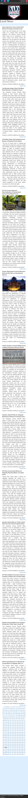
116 (22, 720)
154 (18, 727)
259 (6, 746)
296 (22, 751)
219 (6, 739)
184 (18, 732)
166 (22, 729)
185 (20, 732)
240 (8, 742)
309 (6, 754)
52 (19, 712)
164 (18, 729)
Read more (23, 85)
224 (18, 739)
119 (6, 722)
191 (10, 734)
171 (10, 730)
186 (22, 732)
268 (4, 747)
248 (4, 744)
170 (8, 730)
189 (6, 734)
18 (10, 708)
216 (22, 737)
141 (10, 725)
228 (4, 740)
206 (22, 735)
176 (22, 730)
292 (13, 751)
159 (6, 729)
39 (21, 710)
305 (20, 752)
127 (24, 722)
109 (6, 720)
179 (6, 732)
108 (4, 720)
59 (8, 713)
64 (16, 713)
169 (6, 730)
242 (13, 742)
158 (4, 729)
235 (20, 740)
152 (13, 727)
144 (18, 725)
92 (16, 717)
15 (5, 708)
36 (16, 710)
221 (10, 739)
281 (10, 749)
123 (15, 722)
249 (6, 744)
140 (8, 725)
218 (4, 739)
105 (19, 718)
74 (10, 715)
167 (24, 729)
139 (6, 725)
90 (13, 717)
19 (11, 708)
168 (4, 730)
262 (13, 746)
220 (8, 739)
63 (15, 713)
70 (3, 715)
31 (8, 710)
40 (23, 710)
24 (19, 708)
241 (10, 742)
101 (10, 718)
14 (3, 708)
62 (13, 713)
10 (19, 707)
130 (8, 724)
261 (10, 746)
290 (8, 751)
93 (18, 717)
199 (6, 735)
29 (5, 710)
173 (15, 730)
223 (15, 739)
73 (8, 715)
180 (8, 732)
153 (15, 727)
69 (24, 713)
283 (15, 749)
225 (20, 739)
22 (16, 708)
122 (13, 722)
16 (6, 708)
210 (8, 737)
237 (24, 740)
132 (13, 724)
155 (20, 727)
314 (18, 754)
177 (24, 730)
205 (20, 735)
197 (24, 734)
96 (23, 717)
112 (13, 720)
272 (13, 747)
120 (8, 722)
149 (6, 727)
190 (8, 734)
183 (15, 732)
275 (20, 747)
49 (15, 712)
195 (20, 734)
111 (10, 720)
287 (24, 749)
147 (24, 725)
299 (6, 752)
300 (8, 752)
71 (5, 715)
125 (20, 722)
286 (22, 749)
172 (13, 730)
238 (4, 742)
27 (24, 708)
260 (8, 746)
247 (24, 742)
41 (24, 710)
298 (4, 752)
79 (18, 715)
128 (4, 724)
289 (6, 751)
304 (18, 752)
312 (13, 754)
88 (10, 717)
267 (24, 746)
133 (15, 724)
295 (20, 751)
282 (13, 749)
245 (20, 742)
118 (4, 722)
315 (20, 754)
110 (8, 720)
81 (21, 715)
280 (8, 749)
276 (22, 747)
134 (18, 724)
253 (15, 744)
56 (3, 713)
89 (11, 717)
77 (15, 715)
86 (6, 717)
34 (13, 710)
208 (4, 737)
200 (8, 735)
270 (8, 747)
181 (10, 732)
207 (24, 735)
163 (15, 729)
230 (8, 740)
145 (20, 725)
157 (24, 727)
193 (15, 734)
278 (4, 749)
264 (18, 746)
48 (13, 712)
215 (20, 737)
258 (4, 746)
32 (10, 710)
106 (21, 718)
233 (15, 740)
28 (3, 710)
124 (18, 722)
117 (24, 720)
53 (21, 712)
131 (10, 724)
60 (10, 713)
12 (22, 707)
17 (8, 708)
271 (10, 747)
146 (22, 725)
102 (12, 718)
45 (8, 712)
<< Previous (6, 707)
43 (5, 712)
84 (3, 717)
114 (18, 720)
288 (4, 751)
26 (23, 708)
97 (24, 717)
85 (5, 717)
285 (20, 749)
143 (15, 725)
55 (24, 712)
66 (19, 713)
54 (23, 712)
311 (11, 754)
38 (19, 710)
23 (18, 708)
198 (4, 735)
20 (13, 708)
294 (18, 751)
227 (24, 739)
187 (24, 732)
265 (20, 746)
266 (22, 746)
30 (6, 710)
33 (11, 710)
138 (4, 725)
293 (15, 751)
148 (4, 727)
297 (24, 751)
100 (7, 718)
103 (15, 718)
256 (22, 744)
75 (11, 715)
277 (24, 747)
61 (11, 713)
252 (13, 744)
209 (6, 737)
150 (8, 727)
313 (15, 754)
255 (20, 744)
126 (22, 722)
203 (15, 735)
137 (24, 724)
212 (13, 737)
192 (13, 734)
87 (8, 717)
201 (10, 735)
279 (6, 749)
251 (10, 744)
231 (10, 740)
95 (21, 717)
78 (16, 715)
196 (22, 734)
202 (13, 735)
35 (15, 710)
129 (6, 724)
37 (18, 710)
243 (15, 742)
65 (18, 713)
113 (15, 720)
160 (8, 729)
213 (15, 737)
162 (13, 729)
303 (15, 752)
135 (20, 724)
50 (16, 712)
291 (10, 751)
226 (22, 739)
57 (5, 713)
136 (22, 724)
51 (18, 712)
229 (6, 740)
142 (13, 725)
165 (20, 729)
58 (6, 713)
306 (22, 752)
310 (8, 754)
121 (10, 722)
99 (5, 718)
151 (10, 727)
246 (22, 742)
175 (20, 730)
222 (13, 739)
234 (18, 740)
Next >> (23, 754)
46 (10, 712)
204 (18, 735)
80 (19, 715)
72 (6, 715)
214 (18, 737)
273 (15, 747)
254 (18, 744)
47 (11, 712)
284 (18, 749)
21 (15, 708)
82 (23, 715)
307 (24, 752)
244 (18, 742)
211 (10, 737)
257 (24, 744)
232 (13, 740)
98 (4, 718)
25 (21, 708)
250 (8, 744)
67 (21, 713)
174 (18, 730)
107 (24, 718)
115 (20, 720)
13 (24, 707)
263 (15, 746)
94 (19, 717)
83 (24, 715)
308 (4, 754)
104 (17, 718)
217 (24, 737)
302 (13, 752)
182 (13, 732)
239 (6, 742)
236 (22, 740)
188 (4, 734)
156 (22, 727)
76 (13, 715)
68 (23, 713)
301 (10, 752)
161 (10, 729)
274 (18, 747)
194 (18, 734)
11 (21, 707)
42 (3, 712)
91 (15, 717)
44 (6, 712)
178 (4, 732)
